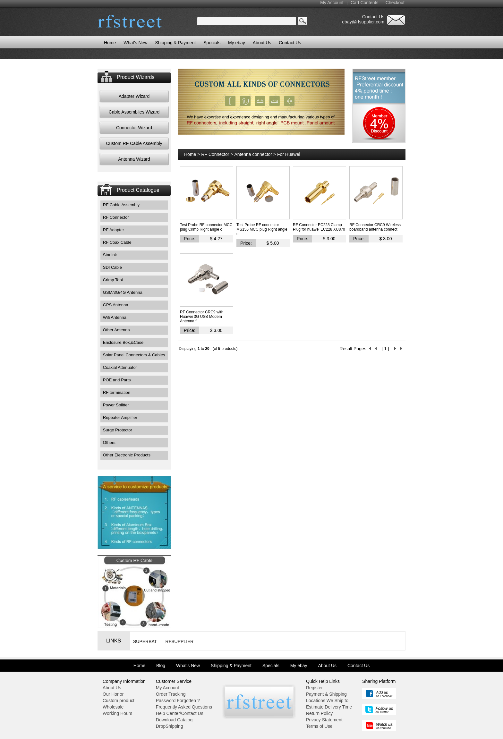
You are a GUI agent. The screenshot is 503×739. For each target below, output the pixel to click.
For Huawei (288, 154)
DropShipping (169, 726)
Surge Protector (117, 430)
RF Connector (116, 217)
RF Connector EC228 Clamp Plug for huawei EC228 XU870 (319, 227)
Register (314, 687)
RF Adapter (113, 229)
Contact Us (290, 42)
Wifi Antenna (114, 317)
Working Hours (117, 713)
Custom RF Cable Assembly (134, 143)
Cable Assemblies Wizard (134, 112)
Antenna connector (253, 154)
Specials (211, 42)
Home (190, 154)
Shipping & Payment (175, 42)
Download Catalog (174, 719)
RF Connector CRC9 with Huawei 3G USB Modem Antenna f (201, 316)
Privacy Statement (324, 719)
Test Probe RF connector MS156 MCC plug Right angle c (261, 229)
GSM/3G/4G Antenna (122, 292)
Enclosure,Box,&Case (123, 342)
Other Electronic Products (126, 455)
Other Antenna (116, 329)
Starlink (110, 254)
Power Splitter (116, 405)
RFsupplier (180, 641)
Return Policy (319, 713)
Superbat (145, 641)
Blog (160, 665)
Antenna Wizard (134, 159)
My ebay (236, 42)
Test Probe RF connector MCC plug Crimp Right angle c (206, 227)
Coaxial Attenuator (120, 367)
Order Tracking (171, 694)
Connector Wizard (134, 127)
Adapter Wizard (134, 96)
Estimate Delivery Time (329, 706)
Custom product (118, 700)
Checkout (395, 2)
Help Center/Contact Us (179, 713)
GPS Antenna (115, 304)
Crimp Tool (113, 279)
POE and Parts (117, 380)
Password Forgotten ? (178, 700)
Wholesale (113, 706)
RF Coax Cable (117, 242)
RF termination (116, 392)
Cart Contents (364, 2)
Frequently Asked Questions (184, 706)
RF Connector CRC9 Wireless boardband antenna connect (375, 227)
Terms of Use (319, 726)
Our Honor (113, 694)
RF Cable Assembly (121, 204)
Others (109, 442)
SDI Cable (112, 267)
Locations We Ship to (327, 700)
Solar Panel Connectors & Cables (134, 355)
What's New (135, 42)
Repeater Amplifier (120, 417)
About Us (262, 42)
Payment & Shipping (326, 694)
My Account (331, 2)
